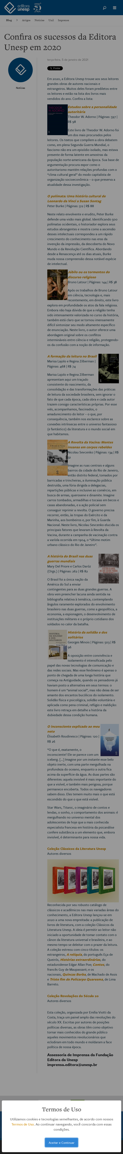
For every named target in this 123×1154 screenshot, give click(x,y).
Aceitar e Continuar (61, 1142)
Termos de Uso (22, 1124)
